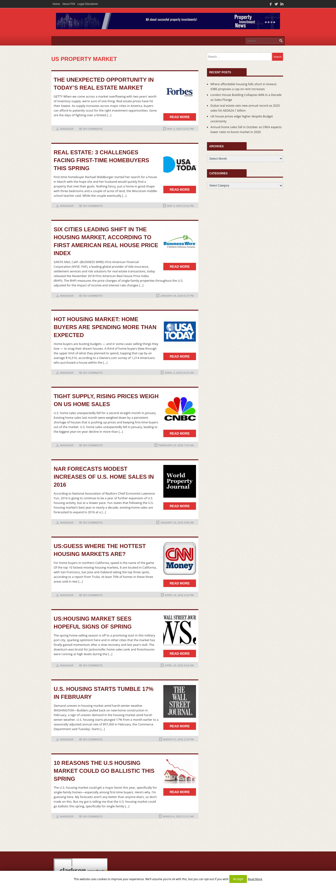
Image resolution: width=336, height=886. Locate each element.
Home (56, 4)
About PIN (68, 4)
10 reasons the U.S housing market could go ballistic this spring (104, 771)
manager (67, 128)
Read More (255, 879)
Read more (180, 117)
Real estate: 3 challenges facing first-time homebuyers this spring (101, 160)
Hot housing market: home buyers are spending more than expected (105, 327)
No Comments (93, 128)
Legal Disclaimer (87, 4)
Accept (238, 879)
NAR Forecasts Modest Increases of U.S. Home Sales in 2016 (104, 477)
